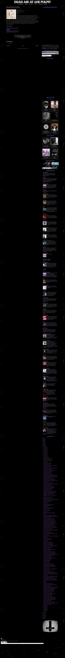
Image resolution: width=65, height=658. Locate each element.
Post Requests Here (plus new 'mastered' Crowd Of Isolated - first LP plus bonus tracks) (52, 370)
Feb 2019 (45, 609)
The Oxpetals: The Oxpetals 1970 (51, 194)
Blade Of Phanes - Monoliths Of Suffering (49, 512)
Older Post (36, 45)
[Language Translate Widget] (46, 55)
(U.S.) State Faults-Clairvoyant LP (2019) (48, 486)
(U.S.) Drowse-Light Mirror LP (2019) (48, 571)
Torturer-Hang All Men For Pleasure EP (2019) (49, 521)
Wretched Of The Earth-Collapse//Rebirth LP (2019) (50, 480)
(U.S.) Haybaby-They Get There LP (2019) (49, 565)
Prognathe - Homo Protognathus (47, 458)
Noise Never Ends (45, 303)
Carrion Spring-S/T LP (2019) (47, 532)
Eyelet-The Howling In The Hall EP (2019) (48, 487)
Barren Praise (44, 421)
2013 (43, 618)
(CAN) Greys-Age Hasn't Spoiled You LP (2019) (49, 578)
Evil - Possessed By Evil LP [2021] (51, 322)
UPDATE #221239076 (46, 298)
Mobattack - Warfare (49, 356)
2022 (43, 442)
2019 (43, 446)
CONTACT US (45, 48)
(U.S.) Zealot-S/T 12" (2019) (47, 559)
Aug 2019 (45, 452)
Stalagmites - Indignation (46, 505)
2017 (43, 613)
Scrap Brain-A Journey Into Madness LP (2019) (49, 598)
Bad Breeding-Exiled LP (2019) (47, 498)
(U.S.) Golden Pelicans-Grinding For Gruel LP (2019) (50, 576)
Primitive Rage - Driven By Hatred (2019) (48, 549)
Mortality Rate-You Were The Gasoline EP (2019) (50, 584)
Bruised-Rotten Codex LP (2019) (47, 595)
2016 (43, 614)
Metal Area (44, 177)
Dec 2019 (45, 447)
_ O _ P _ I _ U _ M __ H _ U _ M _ (47, 240)
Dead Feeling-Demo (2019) (47, 560)
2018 (43, 612)
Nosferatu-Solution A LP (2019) (47, 528)
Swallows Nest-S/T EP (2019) (47, 469)
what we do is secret (46, 227)
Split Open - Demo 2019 (46, 481)
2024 (43, 440)
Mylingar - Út (48, 221)
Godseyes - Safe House (46, 510)
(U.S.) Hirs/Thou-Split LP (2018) (47, 471)
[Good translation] (2, 642)
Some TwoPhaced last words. (47, 329)
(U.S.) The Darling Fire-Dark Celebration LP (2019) (50, 533)
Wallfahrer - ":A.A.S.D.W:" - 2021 (47, 310)
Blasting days (45, 200)
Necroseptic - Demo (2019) (47, 538)
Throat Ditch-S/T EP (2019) (47, 517)
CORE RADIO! (45, 190)
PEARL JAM (48, 397)
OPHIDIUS (44, 582)
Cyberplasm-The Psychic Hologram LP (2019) (49, 492)
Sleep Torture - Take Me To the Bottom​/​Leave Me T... (50, 545)
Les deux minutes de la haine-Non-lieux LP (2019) (50, 468)
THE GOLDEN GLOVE (49, 362)
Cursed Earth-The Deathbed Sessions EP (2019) (50, 572)
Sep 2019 (45, 451)
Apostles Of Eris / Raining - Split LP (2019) (49, 588)
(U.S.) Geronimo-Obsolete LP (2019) (48, 555)
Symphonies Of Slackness (46, 272)
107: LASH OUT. (49, 316)
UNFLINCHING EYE (45, 361)
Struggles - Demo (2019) (46, 550)
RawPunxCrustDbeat (45, 285)
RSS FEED (45, 4)
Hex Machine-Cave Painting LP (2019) (48, 493)
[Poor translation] (5, 642)
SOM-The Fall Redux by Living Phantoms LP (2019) (50, 475)
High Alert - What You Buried (47, 463)
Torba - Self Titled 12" (46, 509)
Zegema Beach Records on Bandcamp (12, 28)
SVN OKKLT (44, 291)
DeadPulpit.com (20, 4)
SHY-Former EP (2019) (46, 561)
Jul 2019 (45, 453)
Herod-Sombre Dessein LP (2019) (48, 583)
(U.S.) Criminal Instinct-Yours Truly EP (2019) (49, 526)
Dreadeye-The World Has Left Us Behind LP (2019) (50, 603)
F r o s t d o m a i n (45, 403)
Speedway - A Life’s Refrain (46, 260)
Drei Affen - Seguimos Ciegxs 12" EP (48, 500)
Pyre (47, 234)
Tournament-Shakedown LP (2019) (48, 474)
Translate (44, 56)
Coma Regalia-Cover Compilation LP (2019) (49, 566)
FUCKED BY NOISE (45, 389)
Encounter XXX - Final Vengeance (48, 460)
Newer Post (8, 45)
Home (23, 45)
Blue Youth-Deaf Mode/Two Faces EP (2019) (49, 515)
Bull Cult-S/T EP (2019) (46, 570)
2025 (43, 439)
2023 (43, 441)
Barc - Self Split (45, 506)
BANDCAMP (41, 4)
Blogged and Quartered (46, 368)
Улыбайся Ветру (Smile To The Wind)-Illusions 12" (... (50, 476)
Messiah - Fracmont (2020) (50, 334)
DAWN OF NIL (45, 581)
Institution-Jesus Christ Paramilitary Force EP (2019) (50, 516)
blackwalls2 (44, 269)
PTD (43, 321)
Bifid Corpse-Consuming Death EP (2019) (49, 470)
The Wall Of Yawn (45, 315)
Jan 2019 (45, 610)
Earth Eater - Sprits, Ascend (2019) (48, 543)
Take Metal (44, 247)
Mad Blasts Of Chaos (46, 349)
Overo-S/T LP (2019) (46, 534)
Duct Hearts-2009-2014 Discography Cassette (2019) (50, 587)
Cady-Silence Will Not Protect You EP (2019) (49, 491)
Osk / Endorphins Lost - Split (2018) (48, 482)
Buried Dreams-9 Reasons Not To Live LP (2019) (50, 527)
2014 (43, 617)
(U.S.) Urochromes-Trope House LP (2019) (49, 599)
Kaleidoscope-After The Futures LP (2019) (49, 520)
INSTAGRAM (46, 110)
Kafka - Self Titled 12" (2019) (47, 539)
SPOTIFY (36, 4)
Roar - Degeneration (46, 457)
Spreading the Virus (45, 376)
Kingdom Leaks (45, 328)
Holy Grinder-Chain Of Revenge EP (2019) (49, 522)
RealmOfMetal (45, 309)
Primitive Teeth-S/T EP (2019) (47, 600)
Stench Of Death (45, 415)
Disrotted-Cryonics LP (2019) (47, 604)
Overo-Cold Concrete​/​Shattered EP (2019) (49, 589)
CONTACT (26, 4)
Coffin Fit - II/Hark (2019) (46, 548)
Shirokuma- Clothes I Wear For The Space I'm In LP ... (50, 465)
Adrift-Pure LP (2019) (46, 567)
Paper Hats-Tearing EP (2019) (47, 485)
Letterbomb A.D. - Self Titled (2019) (48, 544)
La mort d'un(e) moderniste (46, 340)
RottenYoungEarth (45, 253)
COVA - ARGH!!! (45, 214)
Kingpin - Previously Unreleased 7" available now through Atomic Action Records (52, 430)
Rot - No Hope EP (49, 422)
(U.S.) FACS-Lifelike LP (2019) (47, 556)
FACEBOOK (54, 110)
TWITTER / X (31, 4)
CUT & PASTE (45, 409)
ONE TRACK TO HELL (46, 262)
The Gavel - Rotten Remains (47, 459)
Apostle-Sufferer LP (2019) (47, 531)
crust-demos (44, 355)
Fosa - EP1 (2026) (45, 173)
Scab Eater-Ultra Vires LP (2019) (47, 592)
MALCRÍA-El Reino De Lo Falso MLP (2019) (49, 479)
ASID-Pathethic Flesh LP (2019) (47, 594)
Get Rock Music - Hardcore (46, 259)
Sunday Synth (45, 537)
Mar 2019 (45, 608)
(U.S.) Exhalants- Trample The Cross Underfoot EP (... (50, 554)
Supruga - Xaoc (45, 511)
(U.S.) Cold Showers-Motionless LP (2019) (49, 593)
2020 (43, 445)
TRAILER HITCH (49, 184)
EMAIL (46, 109)
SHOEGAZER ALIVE (45, 172)
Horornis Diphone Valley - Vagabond (48, 504)
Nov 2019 (45, 448)
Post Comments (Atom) (24, 48)
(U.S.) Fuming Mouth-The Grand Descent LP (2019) (50, 573)
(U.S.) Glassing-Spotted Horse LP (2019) (49, 577)
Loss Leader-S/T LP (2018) (47, 464)
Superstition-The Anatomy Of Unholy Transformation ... (51, 499)
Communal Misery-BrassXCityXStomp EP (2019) (50, 523)
